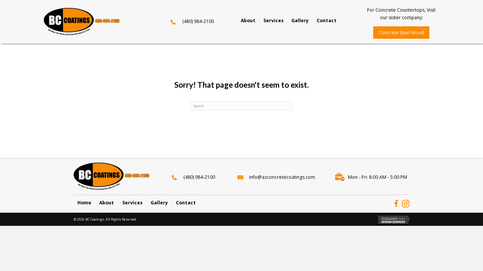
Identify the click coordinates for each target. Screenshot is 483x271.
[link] (248, 20)
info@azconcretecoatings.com (282, 177)
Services (132, 202)
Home (84, 202)
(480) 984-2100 (198, 21)
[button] (401, 32)
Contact (186, 202)
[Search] (241, 106)
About (106, 202)
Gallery (159, 202)
